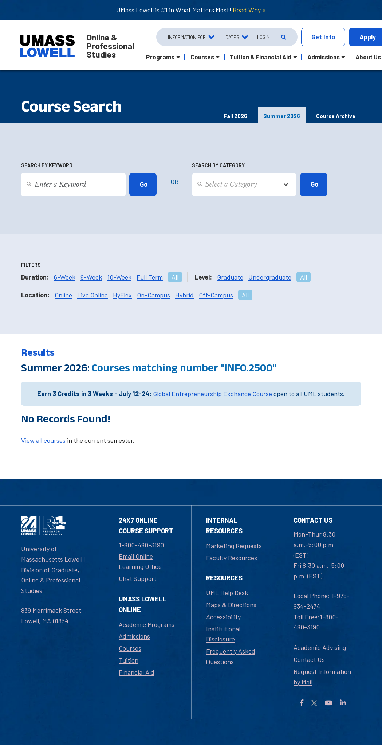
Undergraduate (269, 277)
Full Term (150, 277)
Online (63, 295)
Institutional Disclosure (223, 634)
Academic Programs (146, 624)
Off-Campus (216, 295)
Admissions (134, 636)
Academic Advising (320, 647)
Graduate (230, 277)
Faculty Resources (231, 558)
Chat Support (138, 578)
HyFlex (122, 295)
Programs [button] (160, 57)
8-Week (91, 277)
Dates (232, 37)
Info (323, 37)
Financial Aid (136, 672)
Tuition (128, 660)
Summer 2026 (281, 116)
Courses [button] (202, 57)
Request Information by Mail (322, 676)
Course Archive (335, 116)
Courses (130, 648)
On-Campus (153, 295)
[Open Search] (283, 37)
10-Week (119, 277)
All (175, 277)
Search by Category (218, 165)
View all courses (43, 440)
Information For (187, 37)
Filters (31, 265)
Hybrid (184, 295)
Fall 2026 (235, 116)
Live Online (92, 295)
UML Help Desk (227, 593)
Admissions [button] (323, 57)
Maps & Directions (231, 605)
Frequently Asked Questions (230, 656)
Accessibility (223, 617)
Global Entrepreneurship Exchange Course (212, 394)
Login (263, 37)
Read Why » (249, 10)
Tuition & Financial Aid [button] (260, 57)
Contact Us (309, 659)
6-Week (64, 277)
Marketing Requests (234, 546)
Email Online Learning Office (140, 561)
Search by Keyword (46, 165)
